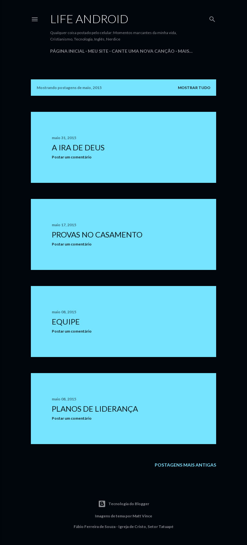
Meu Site (98, 51)
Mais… (185, 51)
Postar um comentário (72, 157)
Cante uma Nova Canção (143, 51)
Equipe (66, 321)
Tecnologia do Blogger (123, 504)
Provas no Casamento (97, 234)
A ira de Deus (78, 147)
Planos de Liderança (95, 408)
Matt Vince (142, 516)
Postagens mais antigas (185, 465)
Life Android (89, 19)
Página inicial (67, 51)
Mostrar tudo (194, 87)
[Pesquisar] (212, 18)
